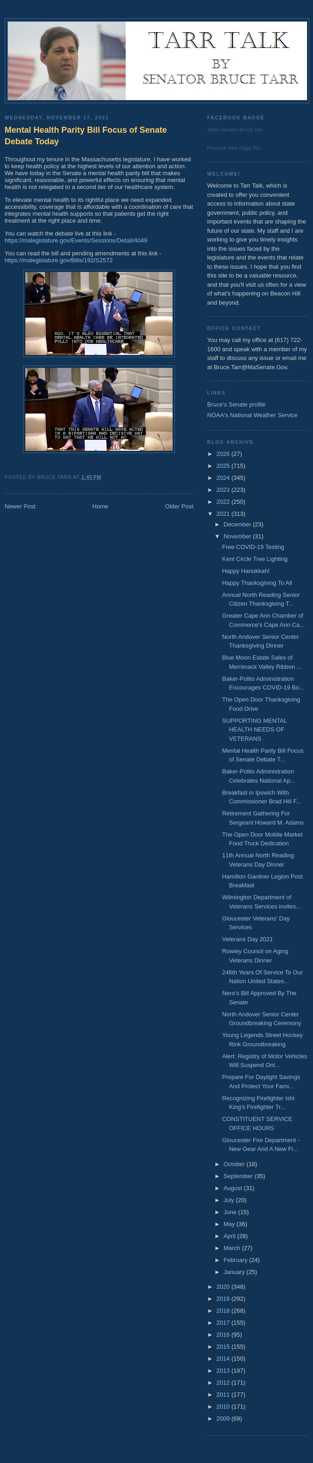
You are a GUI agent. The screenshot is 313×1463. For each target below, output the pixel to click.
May (230, 1224)
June (231, 1212)
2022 (224, 501)
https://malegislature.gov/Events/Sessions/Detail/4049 (76, 240)
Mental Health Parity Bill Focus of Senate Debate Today (86, 135)
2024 (224, 477)
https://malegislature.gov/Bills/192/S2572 (59, 260)
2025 (224, 465)
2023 (224, 489)
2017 (224, 1322)
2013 (224, 1370)
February (236, 1260)
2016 (224, 1334)
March (233, 1248)
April (231, 1236)
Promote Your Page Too (234, 148)
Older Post (179, 506)
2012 (224, 1382)
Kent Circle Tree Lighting (254, 558)
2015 (224, 1346)
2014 (224, 1358)
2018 (224, 1310)
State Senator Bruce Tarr (235, 129)
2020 (224, 1286)
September (239, 1176)
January (235, 1271)
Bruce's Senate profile (236, 404)
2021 (224, 513)
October (235, 1164)
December (238, 524)
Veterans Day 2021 (247, 939)
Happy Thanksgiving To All (257, 582)
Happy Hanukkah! (245, 570)
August (234, 1188)
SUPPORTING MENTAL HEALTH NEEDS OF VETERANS (254, 729)
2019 (224, 1298)
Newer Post (20, 506)
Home (101, 506)
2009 (224, 1418)
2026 (224, 453)
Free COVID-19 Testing (253, 546)
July (230, 1200)
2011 (224, 1394)
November (238, 536)
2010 (224, 1406)
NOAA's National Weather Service (252, 415)
